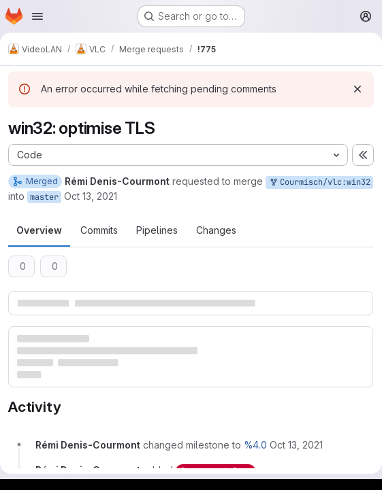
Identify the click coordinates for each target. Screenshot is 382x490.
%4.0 (255, 445)
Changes (216, 230)
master (44, 197)
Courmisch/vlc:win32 (319, 182)
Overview (39, 230)
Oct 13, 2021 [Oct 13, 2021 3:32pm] (90, 196)
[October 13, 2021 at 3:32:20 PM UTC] (296, 445)
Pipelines (157, 230)
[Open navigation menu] (37, 16)
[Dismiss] (357, 89)
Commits (99, 230)
